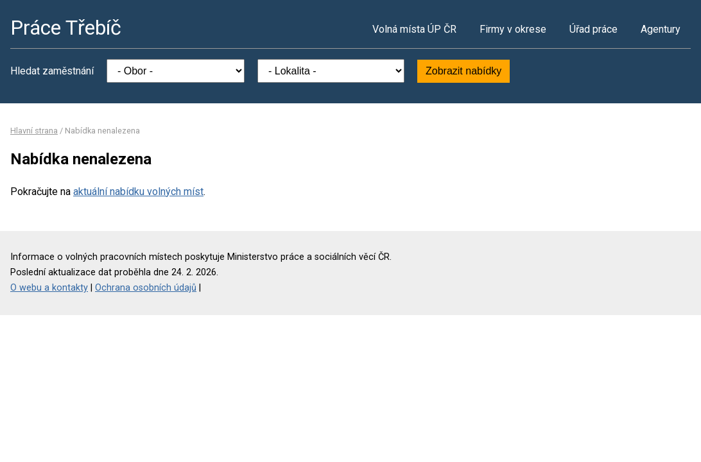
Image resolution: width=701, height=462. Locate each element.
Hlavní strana (34, 130)
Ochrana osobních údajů (145, 287)
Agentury (660, 29)
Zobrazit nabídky (463, 70)
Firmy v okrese (513, 29)
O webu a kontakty (49, 287)
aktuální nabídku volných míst (138, 191)
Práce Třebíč (65, 27)
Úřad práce (593, 29)
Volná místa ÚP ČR (414, 29)
